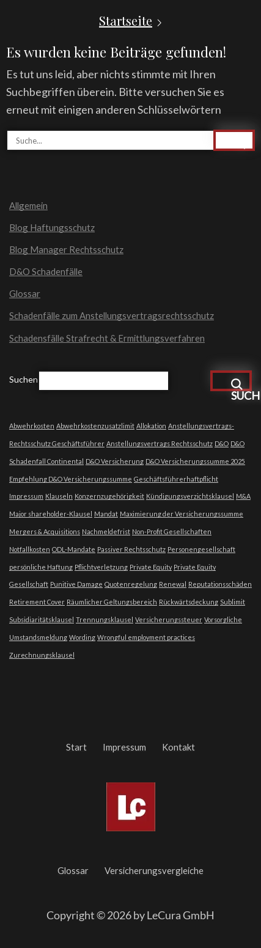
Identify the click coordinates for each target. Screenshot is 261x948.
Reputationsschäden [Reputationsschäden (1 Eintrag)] (220, 584)
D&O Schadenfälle (46, 271)
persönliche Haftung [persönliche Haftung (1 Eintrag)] (41, 567)
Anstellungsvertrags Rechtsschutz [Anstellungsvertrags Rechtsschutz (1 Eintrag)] (159, 443)
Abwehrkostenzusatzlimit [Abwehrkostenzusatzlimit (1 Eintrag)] (95, 426)
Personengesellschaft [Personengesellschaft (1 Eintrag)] (201, 549)
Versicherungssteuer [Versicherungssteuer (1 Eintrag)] (168, 619)
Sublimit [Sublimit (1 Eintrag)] (232, 602)
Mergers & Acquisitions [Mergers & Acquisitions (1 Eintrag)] (44, 531)
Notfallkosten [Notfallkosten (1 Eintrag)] (29, 549)
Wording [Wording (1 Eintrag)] (82, 637)
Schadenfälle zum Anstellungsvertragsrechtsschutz (111, 315)
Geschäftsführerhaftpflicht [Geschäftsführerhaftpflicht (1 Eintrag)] (176, 479)
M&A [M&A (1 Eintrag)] (243, 496)
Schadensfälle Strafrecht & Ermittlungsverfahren (107, 338)
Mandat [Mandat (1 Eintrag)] (106, 514)
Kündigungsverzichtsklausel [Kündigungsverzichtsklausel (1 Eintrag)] (190, 496)
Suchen (23, 379)
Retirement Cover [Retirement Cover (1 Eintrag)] (37, 602)
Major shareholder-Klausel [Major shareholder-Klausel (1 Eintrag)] (50, 514)
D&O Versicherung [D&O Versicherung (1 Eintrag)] (115, 461)
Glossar (24, 293)
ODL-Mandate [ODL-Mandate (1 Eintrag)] (73, 549)
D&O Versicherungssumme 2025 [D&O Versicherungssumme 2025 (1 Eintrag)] (195, 461)
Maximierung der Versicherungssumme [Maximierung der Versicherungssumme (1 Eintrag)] (181, 514)
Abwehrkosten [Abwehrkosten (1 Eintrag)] (31, 426)
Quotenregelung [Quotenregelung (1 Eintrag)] (131, 584)
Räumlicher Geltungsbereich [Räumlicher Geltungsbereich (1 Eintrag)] (112, 602)
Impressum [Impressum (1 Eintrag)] (26, 496)
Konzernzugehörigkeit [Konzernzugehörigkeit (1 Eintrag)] (109, 496)
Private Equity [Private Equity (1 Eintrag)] (151, 567)
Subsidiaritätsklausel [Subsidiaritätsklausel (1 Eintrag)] (41, 619)
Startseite (125, 21)
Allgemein (28, 205)
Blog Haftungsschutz (52, 227)
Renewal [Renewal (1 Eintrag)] (172, 584)
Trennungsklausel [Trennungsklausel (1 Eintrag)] (104, 619)
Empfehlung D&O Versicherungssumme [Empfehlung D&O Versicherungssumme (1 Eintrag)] (70, 479)
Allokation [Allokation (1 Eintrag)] (151, 426)
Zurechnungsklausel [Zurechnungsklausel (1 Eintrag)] (42, 655)
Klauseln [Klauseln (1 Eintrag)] (59, 496)
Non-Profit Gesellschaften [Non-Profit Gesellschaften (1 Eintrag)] (171, 531)
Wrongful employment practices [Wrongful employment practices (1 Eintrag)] (146, 637)
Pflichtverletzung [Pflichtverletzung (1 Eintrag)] (101, 567)
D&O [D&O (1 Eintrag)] (222, 443)
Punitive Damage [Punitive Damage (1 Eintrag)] (76, 584)
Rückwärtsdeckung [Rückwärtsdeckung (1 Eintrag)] (188, 602)
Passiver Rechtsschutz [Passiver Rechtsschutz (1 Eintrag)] (131, 549)
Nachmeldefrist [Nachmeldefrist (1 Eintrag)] (106, 531)
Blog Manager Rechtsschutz (66, 249)
